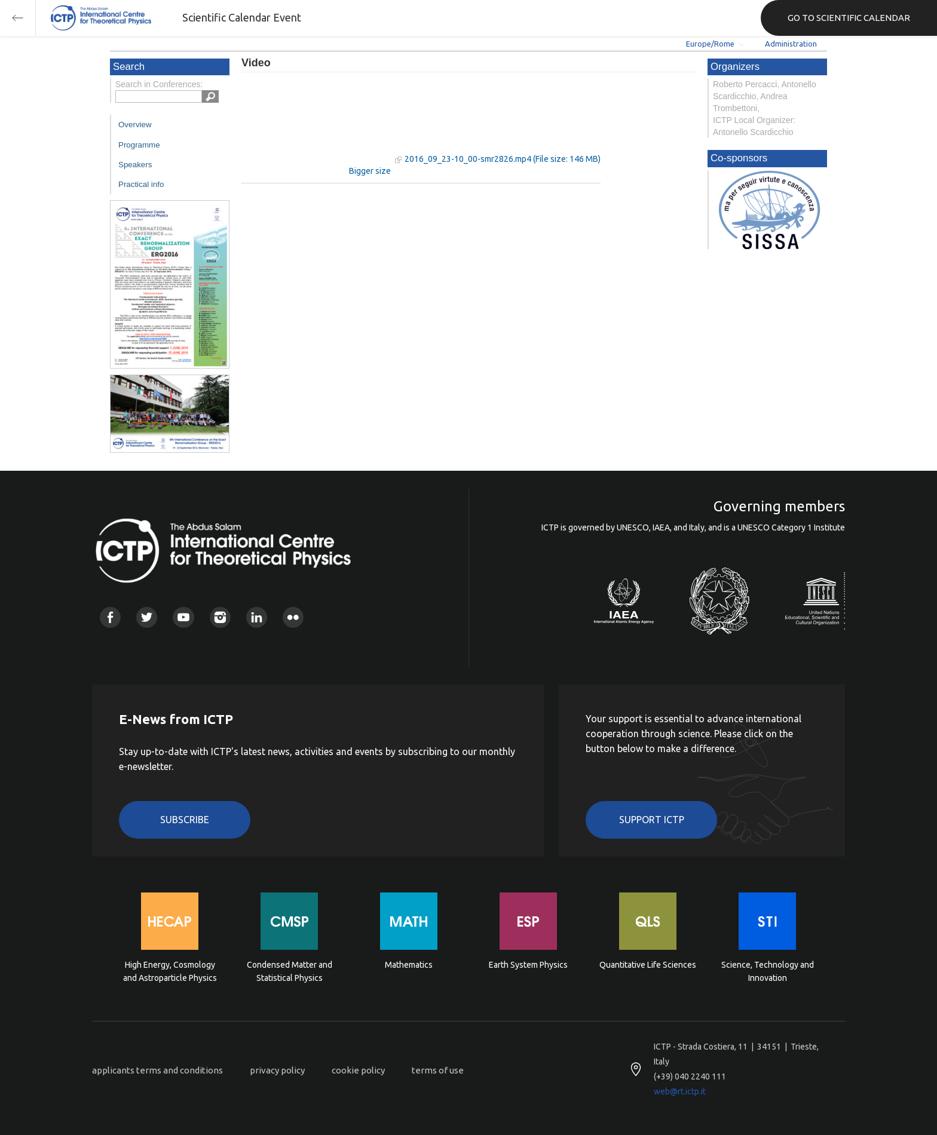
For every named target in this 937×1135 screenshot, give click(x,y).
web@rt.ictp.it (680, 1091)
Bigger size (370, 171)
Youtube (183, 617)
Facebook (110, 617)
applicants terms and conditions (157, 1070)
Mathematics (409, 965)
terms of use (438, 1070)
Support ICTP (651, 819)
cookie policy (358, 1070)
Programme (139, 144)
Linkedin (256, 617)
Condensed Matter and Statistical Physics (289, 971)
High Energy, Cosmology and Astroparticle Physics (170, 971)
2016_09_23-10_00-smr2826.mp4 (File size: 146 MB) (503, 159)
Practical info (141, 184)
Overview (135, 124)
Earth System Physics (528, 965)
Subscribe (184, 819)
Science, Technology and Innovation (767, 971)
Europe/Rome (710, 43)
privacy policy (277, 1070)
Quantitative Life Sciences (647, 965)
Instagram (220, 617)
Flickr (293, 617)
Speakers (135, 164)
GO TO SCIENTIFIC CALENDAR (849, 18)
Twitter (146, 617)
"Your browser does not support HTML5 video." (316, 124)
